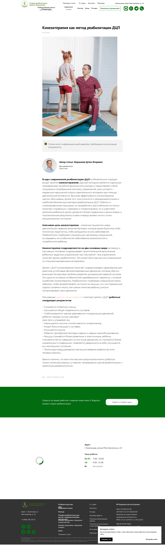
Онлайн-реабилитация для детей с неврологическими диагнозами (68, 519)
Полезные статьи (64, 537)
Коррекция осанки (65, 510)
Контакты (93, 510)
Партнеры (93, 535)
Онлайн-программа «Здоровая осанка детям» (70, 524)
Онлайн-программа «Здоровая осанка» (70, 529)
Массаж (61, 514)
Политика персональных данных (98, 522)
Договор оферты (96, 518)
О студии (93, 507)
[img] (33, 4)
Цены (60, 533)
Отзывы (92, 514)
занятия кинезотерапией (69, 298)
